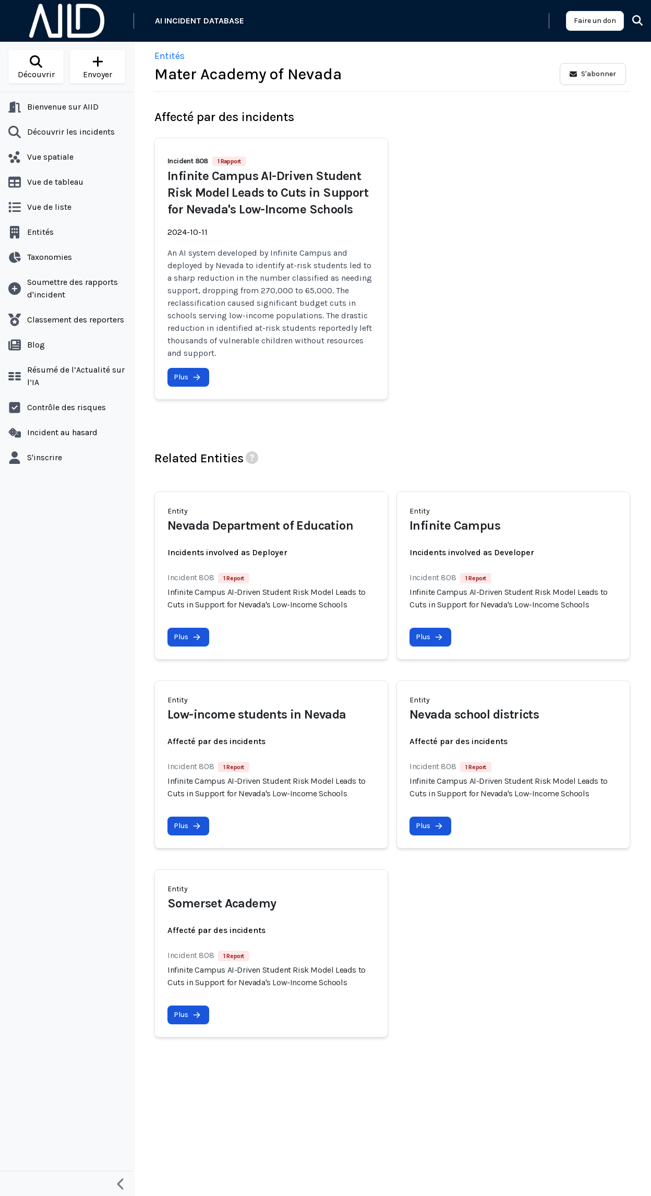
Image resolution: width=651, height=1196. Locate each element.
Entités (169, 56)
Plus (187, 377)
